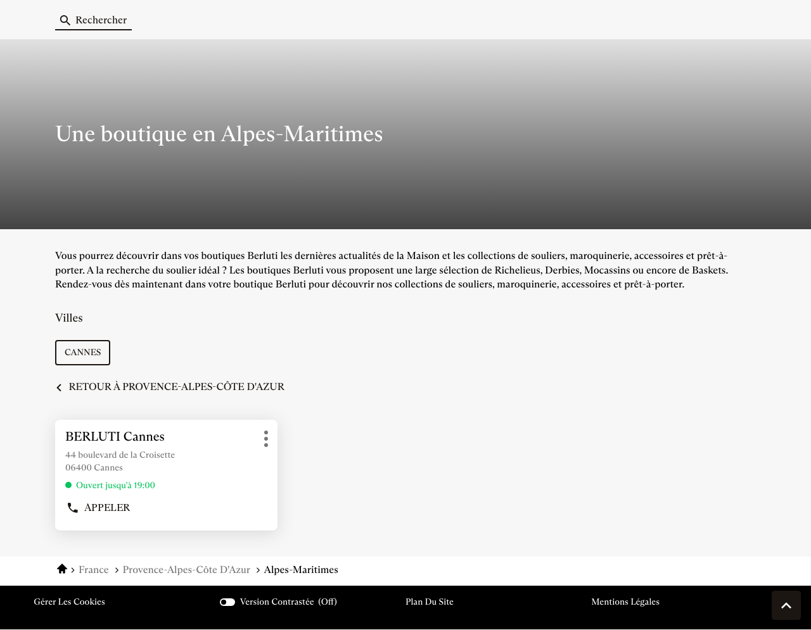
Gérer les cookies (69, 601)
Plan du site (430, 601)
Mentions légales (625, 602)
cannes (83, 352)
